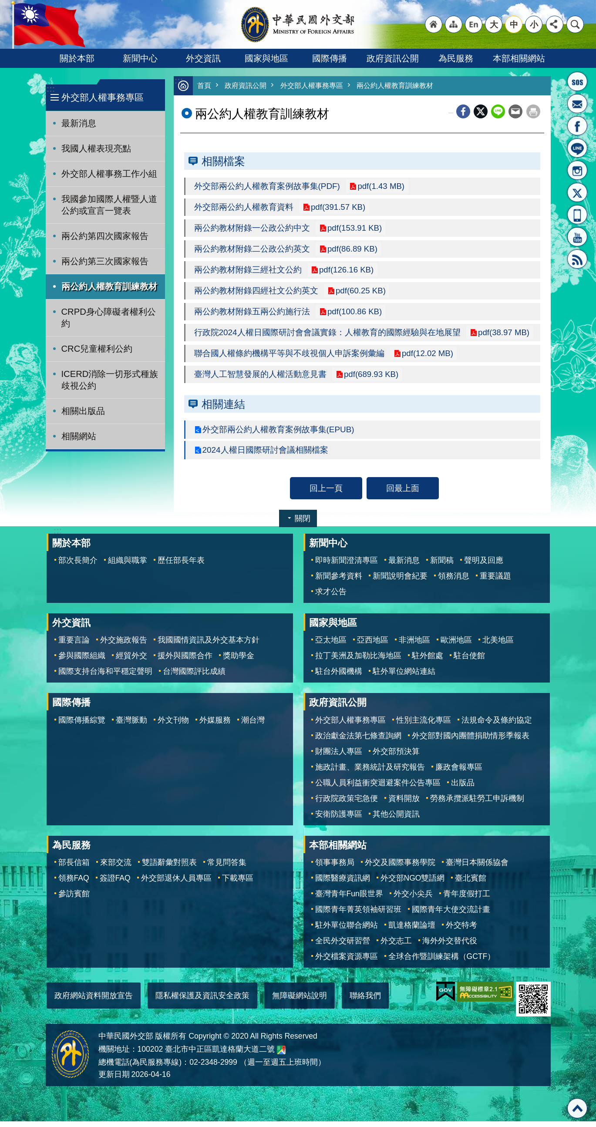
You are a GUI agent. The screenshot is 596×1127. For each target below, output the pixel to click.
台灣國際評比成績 (194, 677)
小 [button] (534, 24)
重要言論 (74, 645)
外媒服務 (215, 725)
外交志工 (396, 946)
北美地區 (498, 645)
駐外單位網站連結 (404, 677)
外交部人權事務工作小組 (109, 173)
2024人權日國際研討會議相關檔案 (265, 455)
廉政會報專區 (458, 772)
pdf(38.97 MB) (504, 336)
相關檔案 (223, 161)
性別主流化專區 (423, 725)
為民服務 (455, 58)
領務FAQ (73, 883)
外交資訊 (203, 58)
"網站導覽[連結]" (453, 24)
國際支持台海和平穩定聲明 (105, 677)
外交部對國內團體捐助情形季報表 (470, 741)
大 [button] (494, 24)
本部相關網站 (519, 58)
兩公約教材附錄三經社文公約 (248, 272)
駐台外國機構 (338, 677)
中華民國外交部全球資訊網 (298, 24)
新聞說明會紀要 (400, 581)
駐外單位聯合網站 (346, 930)
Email (515, 112)
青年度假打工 (466, 899)
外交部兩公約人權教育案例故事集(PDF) (267, 187)
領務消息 (453, 581)
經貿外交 (131, 661)
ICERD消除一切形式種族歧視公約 (109, 379)
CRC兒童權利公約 (97, 348)
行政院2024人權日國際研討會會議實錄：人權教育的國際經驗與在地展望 (327, 336)
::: (51, 89)
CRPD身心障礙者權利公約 (108, 317)
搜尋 (575, 24)
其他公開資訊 (396, 819)
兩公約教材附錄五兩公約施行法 (252, 315)
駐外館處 (427, 661)
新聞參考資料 (338, 581)
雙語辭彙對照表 (169, 868)
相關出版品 (83, 411)
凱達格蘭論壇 (411, 930)
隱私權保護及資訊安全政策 (202, 1001)
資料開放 (404, 804)
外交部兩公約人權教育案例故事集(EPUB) (278, 434)
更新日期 (114, 1080)
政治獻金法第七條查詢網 (358, 741)
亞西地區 (372, 645)
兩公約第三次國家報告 (104, 261)
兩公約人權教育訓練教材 (109, 286)
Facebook (463, 112)
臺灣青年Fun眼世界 (349, 899)
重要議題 (495, 581)
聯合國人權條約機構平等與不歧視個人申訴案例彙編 (289, 357)
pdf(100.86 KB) (355, 315)
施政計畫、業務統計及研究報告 (370, 772)
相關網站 (78, 436)
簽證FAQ (115, 883)
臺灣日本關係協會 (477, 868)
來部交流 (115, 868)
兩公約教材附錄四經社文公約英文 (256, 293)
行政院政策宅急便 (346, 804)
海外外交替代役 (449, 946)
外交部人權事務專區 (102, 97)
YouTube (577, 236)
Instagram (577, 170)
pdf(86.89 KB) (352, 251)
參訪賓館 (74, 899)
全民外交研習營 (342, 946)
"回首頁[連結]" (433, 24)
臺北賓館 (470, 883)
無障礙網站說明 (299, 1001)
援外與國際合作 (185, 661)
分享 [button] (554, 24)
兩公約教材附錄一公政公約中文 (252, 229)
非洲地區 (414, 645)
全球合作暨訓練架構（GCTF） (441, 962)
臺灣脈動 (131, 725)
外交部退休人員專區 (176, 883)
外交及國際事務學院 (400, 868)
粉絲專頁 (577, 125)
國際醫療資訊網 (342, 883)
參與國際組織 (81, 661)
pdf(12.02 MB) (428, 357)
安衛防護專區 (338, 819)
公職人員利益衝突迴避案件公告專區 (378, 788)
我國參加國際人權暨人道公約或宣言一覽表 (109, 204)
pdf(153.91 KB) (355, 229)
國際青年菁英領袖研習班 (358, 915)
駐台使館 (469, 661)
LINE (577, 148)
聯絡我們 (365, 1001)
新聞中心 (140, 58)
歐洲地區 (456, 645)
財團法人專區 (338, 757)
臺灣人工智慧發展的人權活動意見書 (260, 379)
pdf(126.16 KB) (346, 272)
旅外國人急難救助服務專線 (577, 81)
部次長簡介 (78, 566)
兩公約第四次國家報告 (104, 236)
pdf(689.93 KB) (371, 379)
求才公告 (331, 597)
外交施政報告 (123, 645)
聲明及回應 (483, 566)
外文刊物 (173, 725)
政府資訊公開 (393, 58)
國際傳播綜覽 (81, 725)
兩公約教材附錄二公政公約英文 (252, 251)
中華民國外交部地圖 (281, 1055)
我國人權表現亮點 (96, 148)
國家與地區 (266, 58)
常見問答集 (226, 868)
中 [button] (514, 24)
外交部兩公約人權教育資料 (243, 208)
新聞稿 (442, 566)
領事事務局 (334, 868)
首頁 (204, 86)
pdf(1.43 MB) (381, 187)
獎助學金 (238, 661)
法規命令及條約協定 (496, 725)
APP (577, 214)
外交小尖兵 (413, 899)
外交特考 (461, 930)
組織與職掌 (127, 566)
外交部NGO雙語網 (412, 883)
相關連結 (223, 409)
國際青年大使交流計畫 (451, 915)
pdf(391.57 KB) (338, 208)
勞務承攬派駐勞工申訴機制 (477, 804)
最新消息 (78, 123)
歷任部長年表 (181, 566)
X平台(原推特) (577, 192)
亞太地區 (331, 645)
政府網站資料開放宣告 (93, 1001)
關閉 (302, 524)
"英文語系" (473, 24)
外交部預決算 (396, 757)
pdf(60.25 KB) (361, 293)
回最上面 (402, 493)
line (498, 112)
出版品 (463, 788)
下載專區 (237, 883)
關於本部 (77, 58)
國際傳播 (329, 58)
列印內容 (533, 112)
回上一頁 (326, 493)
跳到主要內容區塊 (4, 4)
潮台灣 (253, 725)
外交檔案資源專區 (346, 962)
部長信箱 (577, 103)
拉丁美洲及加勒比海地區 (358, 661)
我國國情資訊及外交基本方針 (208, 645)
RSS (577, 259)
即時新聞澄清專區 (346, 566)
